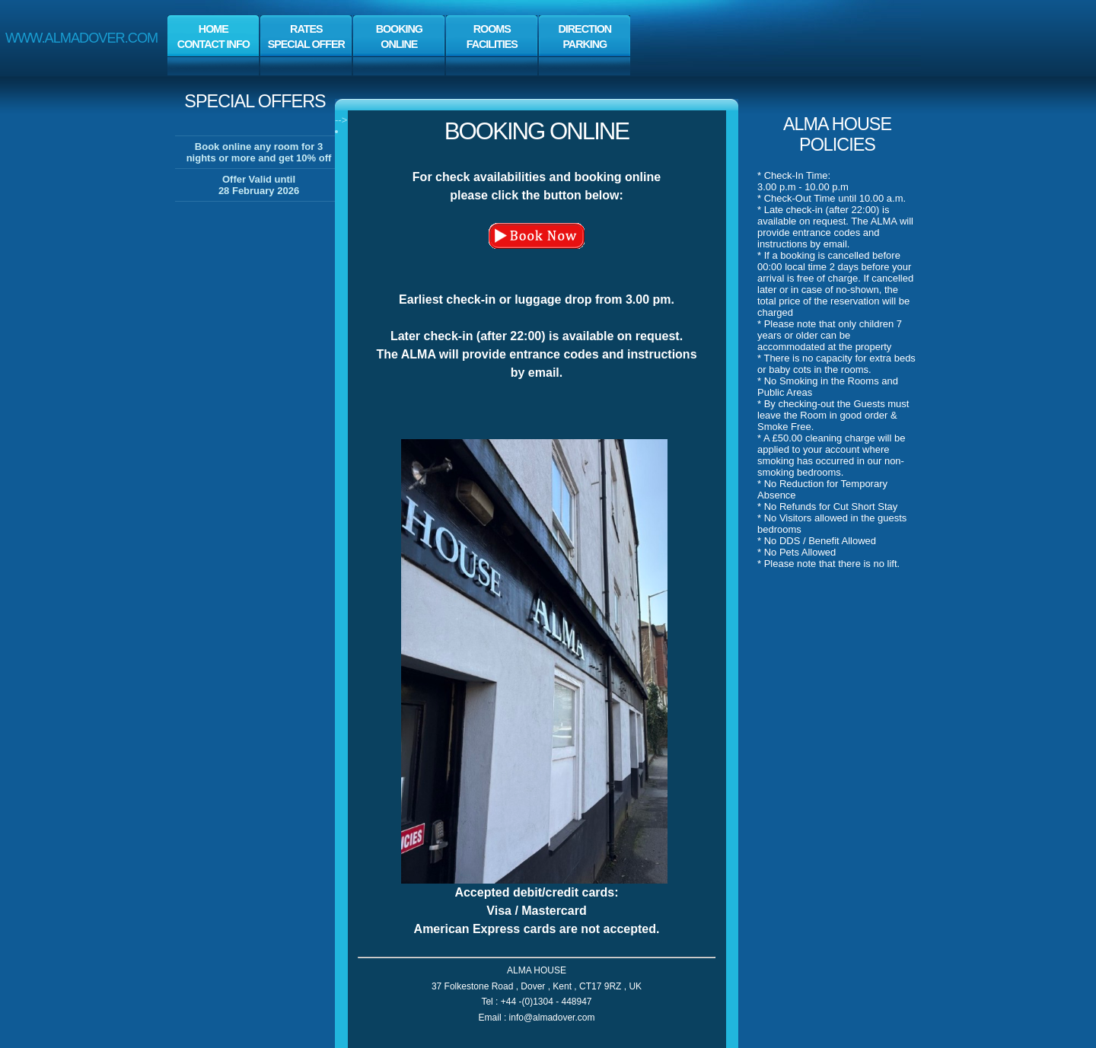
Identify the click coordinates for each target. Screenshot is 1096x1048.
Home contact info (213, 36)
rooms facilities (492, 36)
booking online (536, 131)
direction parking (584, 36)
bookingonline (399, 36)
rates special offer (306, 36)
